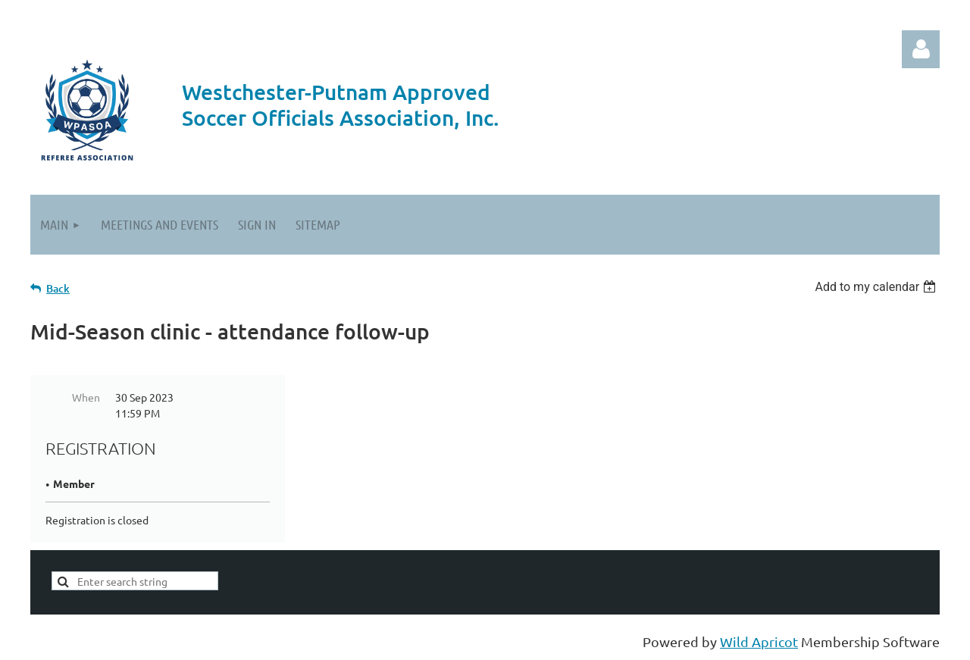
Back (58, 288)
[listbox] (877, 286)
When (86, 397)
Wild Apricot (759, 641)
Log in (921, 49)
